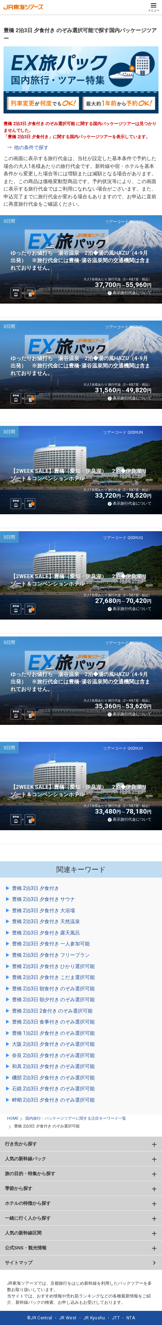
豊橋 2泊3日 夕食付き (35, 888)
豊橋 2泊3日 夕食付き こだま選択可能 (53, 977)
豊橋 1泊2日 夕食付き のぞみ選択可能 (53, 1033)
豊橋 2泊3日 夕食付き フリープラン (51, 955)
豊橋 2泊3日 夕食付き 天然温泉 (46, 921)
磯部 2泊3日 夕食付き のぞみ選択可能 (53, 1077)
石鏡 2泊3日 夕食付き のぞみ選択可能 (53, 1088)
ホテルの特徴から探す (28, 1203)
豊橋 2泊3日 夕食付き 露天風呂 (46, 933)
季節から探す (18, 1188)
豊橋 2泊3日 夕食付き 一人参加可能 (51, 943)
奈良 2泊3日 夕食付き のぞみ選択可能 (53, 1055)
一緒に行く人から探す (28, 1218)
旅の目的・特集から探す (30, 1173)
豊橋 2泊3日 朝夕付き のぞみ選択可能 (53, 999)
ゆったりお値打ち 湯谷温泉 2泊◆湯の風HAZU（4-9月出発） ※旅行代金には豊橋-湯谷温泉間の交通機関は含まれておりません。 (80, 260)
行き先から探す (21, 1144)
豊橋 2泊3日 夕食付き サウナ (43, 899)
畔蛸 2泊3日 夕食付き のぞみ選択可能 (53, 1100)
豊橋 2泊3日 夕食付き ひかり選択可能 (53, 966)
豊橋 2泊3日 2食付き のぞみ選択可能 (52, 1011)
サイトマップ (18, 1262)
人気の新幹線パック (25, 1158)
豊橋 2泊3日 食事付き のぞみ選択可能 (53, 1022)
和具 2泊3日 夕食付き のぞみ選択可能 (53, 1066)
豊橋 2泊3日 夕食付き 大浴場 (43, 910)
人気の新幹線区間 (23, 1233)
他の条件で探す (31, 147)
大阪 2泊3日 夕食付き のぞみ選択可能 (53, 1044)
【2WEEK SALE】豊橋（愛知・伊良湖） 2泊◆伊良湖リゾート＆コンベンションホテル (79, 475)
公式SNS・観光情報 (25, 1247)
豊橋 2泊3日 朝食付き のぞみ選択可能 (53, 988)
